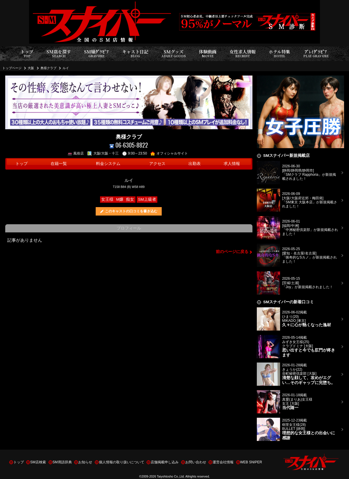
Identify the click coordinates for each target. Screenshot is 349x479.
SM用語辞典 (62, 462)
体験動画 (207, 54)
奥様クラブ (48, 68)
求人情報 (232, 164)
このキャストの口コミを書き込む (131, 211)
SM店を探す (59, 54)
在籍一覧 (59, 164)
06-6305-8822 (128, 145)
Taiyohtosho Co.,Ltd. (171, 476)
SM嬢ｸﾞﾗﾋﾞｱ (96, 54)
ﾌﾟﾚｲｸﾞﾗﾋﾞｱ (316, 54)
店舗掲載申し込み (165, 462)
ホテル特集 (279, 54)
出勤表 (194, 164)
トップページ (12, 68)
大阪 (31, 68)
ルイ (66, 68)
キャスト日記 (135, 54)
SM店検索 (38, 462)
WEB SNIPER (251, 462)
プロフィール (129, 228)
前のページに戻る (232, 252)
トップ (26, 54)
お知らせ (85, 462)
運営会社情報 (223, 462)
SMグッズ (173, 54)
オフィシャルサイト (169, 153)
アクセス (157, 164)
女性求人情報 (242, 54)
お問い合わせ (195, 462)
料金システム (108, 164)
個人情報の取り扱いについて (121, 462)
